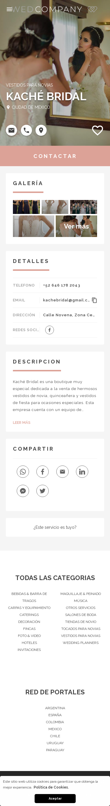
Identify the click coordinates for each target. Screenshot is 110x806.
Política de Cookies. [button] (51, 787)
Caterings (29, 615)
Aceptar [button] (55, 798)
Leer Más (22, 422)
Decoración (29, 622)
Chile (55, 736)
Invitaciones (29, 650)
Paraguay (55, 750)
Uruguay (55, 743)
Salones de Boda (80, 615)
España (55, 715)
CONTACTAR (55, 156)
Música (80, 601)
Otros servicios (80, 608)
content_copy (94, 300)
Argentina (55, 708)
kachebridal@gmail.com (66, 300)
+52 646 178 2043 (61, 285)
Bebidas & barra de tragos (29, 597)
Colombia (55, 722)
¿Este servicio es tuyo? (55, 527)
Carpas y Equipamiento (29, 608)
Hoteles (29, 643)
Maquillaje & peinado (80, 594)
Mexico (55, 729)
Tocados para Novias (80, 629)
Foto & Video (29, 636)
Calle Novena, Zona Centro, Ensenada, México (70, 315)
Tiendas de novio (80, 622)
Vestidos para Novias (80, 636)
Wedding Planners (81, 643)
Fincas (29, 629)
